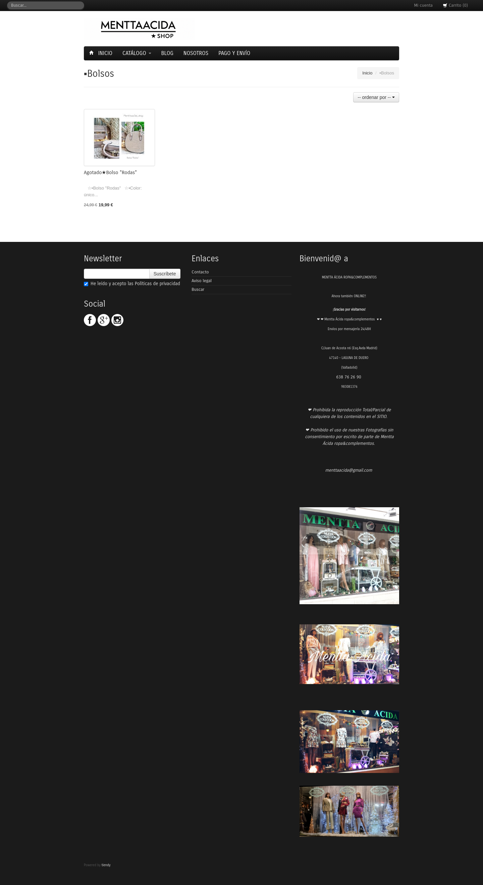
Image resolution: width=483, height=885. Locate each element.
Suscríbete (165, 273)
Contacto (200, 272)
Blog (167, 53)
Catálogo (136, 53)
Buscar (198, 289)
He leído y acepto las (132, 284)
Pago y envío (234, 53)
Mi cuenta (423, 5)
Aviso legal (202, 280)
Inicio (101, 53)
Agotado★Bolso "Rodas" (110, 172)
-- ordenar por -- (376, 97)
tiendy (106, 865)
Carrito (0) (455, 5)
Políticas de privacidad (157, 284)
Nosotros (195, 53)
